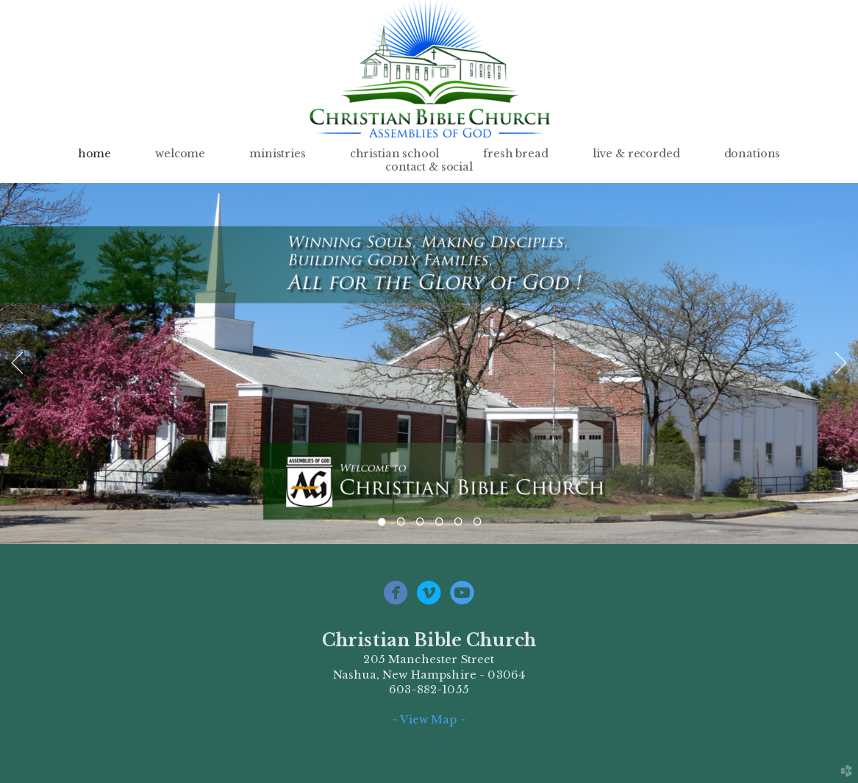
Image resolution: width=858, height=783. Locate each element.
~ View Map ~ (429, 719)
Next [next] (841, 363)
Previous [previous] (17, 363)
